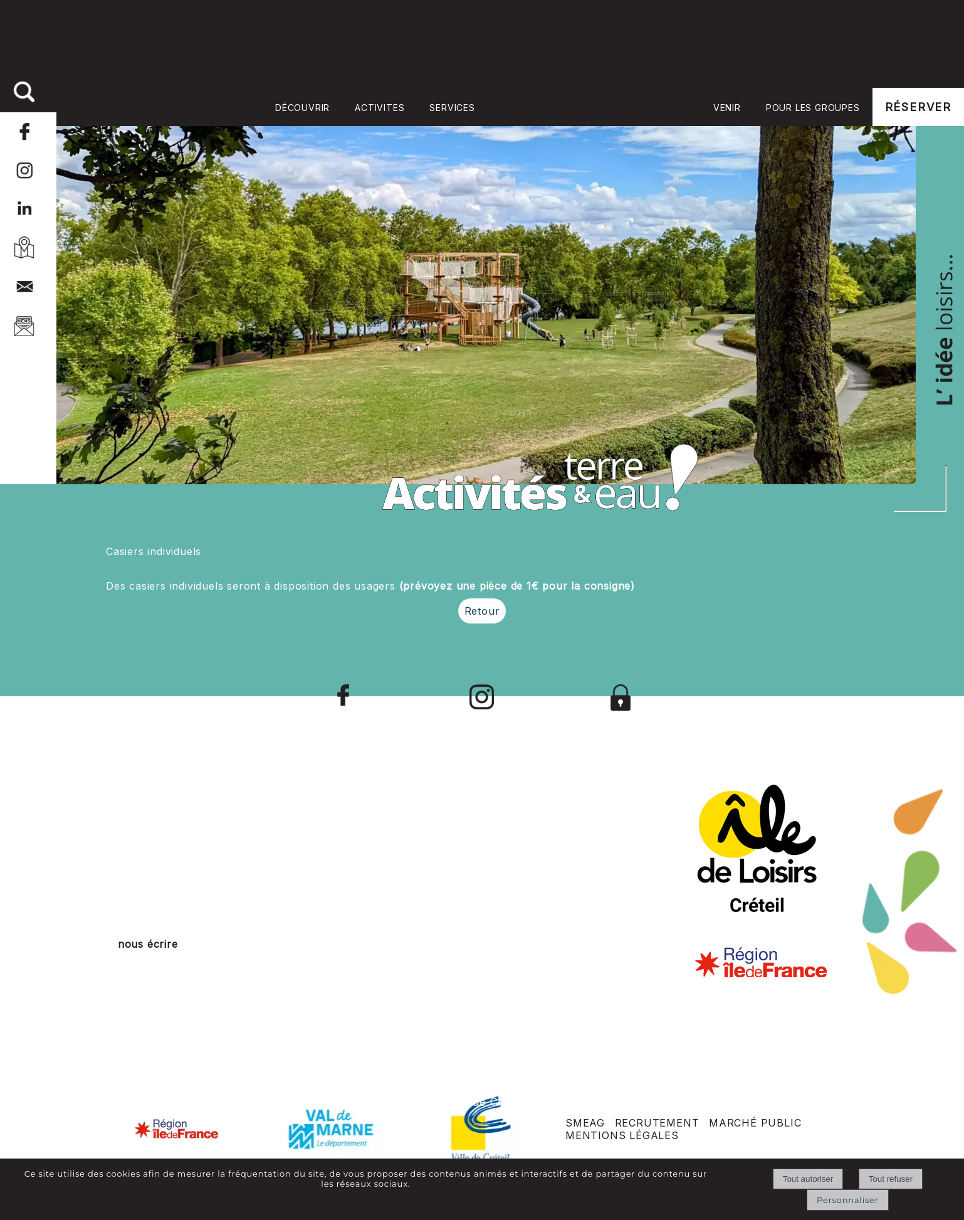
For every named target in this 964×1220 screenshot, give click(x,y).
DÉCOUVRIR (302, 107)
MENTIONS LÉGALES (622, 1135)
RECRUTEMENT (657, 1123)
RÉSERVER (918, 107)
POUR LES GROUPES (813, 107)
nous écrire (148, 944)
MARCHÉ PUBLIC (755, 1123)
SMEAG (585, 1123)
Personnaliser (848, 1200)
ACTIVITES (379, 107)
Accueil (594, 106)
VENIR (727, 107)
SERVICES (451, 107)
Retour (482, 611)
